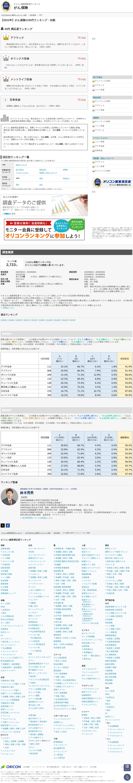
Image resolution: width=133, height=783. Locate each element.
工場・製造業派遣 (89, 590)
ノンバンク (14, 642)
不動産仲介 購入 (7, 687)
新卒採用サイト (88, 605)
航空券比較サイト (35, 725)
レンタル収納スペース (39, 596)
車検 (30, 654)
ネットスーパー (35, 580)
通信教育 (57, 635)
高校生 (58, 638)
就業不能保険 (110, 661)
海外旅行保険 (6, 574)
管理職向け (88, 652)
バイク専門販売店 (37, 644)
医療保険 (4, 584)
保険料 (65, 170)
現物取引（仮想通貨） (12, 664)
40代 (41, 178)
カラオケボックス (89, 731)
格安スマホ (120, 561)
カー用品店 (58, 755)
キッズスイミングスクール (64, 729)
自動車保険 (5, 548)
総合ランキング (21, 165)
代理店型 (6, 555)
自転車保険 (5, 568)
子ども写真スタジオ (36, 667)
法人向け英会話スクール (64, 705)
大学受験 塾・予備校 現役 (64, 548)
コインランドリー (35, 564)
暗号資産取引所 (7, 661)
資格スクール (59, 690)
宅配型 (33, 603)
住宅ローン (5, 632)
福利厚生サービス (35, 702)
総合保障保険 (110, 674)
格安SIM (110, 561)
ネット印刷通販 (88, 636)
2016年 (65, 320)
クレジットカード (8, 645)
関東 (98, 718)
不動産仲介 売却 (7, 681)
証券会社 (6, 610)
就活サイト (86, 552)
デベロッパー (8, 754)
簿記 (63, 677)
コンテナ (34, 600)
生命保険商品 (110, 645)
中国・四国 (21, 744)
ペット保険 (5, 577)
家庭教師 (57, 641)
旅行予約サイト (35, 718)
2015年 (72, 320)
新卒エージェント (89, 610)
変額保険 (109, 680)
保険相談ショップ (8, 593)
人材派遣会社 (87, 619)
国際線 (40, 734)
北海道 (58, 574)
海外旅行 (43, 721)
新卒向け (87, 659)
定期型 (117, 639)
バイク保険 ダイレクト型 (115, 613)
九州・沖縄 (60, 584)
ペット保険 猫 (111, 632)
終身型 (110, 639)
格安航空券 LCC (35, 731)
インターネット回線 (113, 580)
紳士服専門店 (59, 748)
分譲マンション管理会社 (11, 693)
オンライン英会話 (61, 667)
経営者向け (88, 649)
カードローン (6, 639)
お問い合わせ (66, 767)
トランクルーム (35, 593)
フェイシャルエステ (90, 672)
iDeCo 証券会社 (7, 619)
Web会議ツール (88, 643)
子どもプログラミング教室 (65, 709)
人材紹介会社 (87, 615)
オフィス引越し (35, 692)
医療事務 (63, 674)
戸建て (16, 684)
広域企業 (110, 577)
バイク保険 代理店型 (114, 616)
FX (2, 635)
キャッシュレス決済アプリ (12, 658)
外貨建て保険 (110, 667)
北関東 (13, 741)
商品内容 (42, 170)
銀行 (4, 613)
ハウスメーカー (9, 751)
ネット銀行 (5, 623)
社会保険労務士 (69, 680)
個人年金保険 (110, 677)
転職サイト (86, 561)
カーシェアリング (35, 609)
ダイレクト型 (8, 552)
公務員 (58, 686)
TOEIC (58, 680)
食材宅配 (32, 568)
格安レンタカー (35, 616)
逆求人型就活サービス (91, 555)
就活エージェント (89, 548)
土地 (23, 684)
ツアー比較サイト (35, 737)
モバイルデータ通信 (113, 555)
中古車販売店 (34, 628)
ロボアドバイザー (8, 670)
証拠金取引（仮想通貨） (13, 667)
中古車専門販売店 (37, 632)
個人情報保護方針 (53, 767)
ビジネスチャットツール (92, 640)
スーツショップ (60, 751)
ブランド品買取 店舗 (37, 689)
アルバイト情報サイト (91, 558)
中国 (128, 571)
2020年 (42, 320)
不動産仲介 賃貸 (7, 703)
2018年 (57, 320)
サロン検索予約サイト (91, 679)
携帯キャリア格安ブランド (116, 552)
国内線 (33, 734)
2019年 (49, 320)
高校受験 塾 (59, 571)
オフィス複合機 (35, 699)
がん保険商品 (110, 655)
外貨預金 (4, 629)
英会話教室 (58, 664)
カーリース (33, 619)
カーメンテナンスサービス (39, 657)
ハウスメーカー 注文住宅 (10, 732)
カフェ (31, 660)
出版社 (33, 683)
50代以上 (66, 178)
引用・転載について (80, 767)
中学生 (66, 638)
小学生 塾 (58, 622)
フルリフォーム (9, 719)
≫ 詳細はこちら (7, 308)
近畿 (17, 697)
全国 (97, 728)
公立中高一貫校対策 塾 (63, 616)
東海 (12, 697)
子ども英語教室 (60, 658)
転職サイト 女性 (88, 564)
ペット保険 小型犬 (113, 629)
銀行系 (5, 642)
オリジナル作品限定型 (39, 679)
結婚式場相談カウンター (92, 698)
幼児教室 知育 (59, 648)
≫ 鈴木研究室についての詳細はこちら (36, 518)
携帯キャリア (110, 548)
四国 (109, 574)
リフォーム (5, 716)
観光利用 (34, 753)
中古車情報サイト (35, 625)
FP (56, 674)
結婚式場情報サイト (90, 701)
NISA (3, 607)
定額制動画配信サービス (38, 663)
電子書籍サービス (35, 670)
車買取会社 (33, 622)
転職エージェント (89, 571)
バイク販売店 (34, 641)
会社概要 (26, 767)
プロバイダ (109, 564)
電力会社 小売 (34, 705)
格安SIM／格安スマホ (114, 558)
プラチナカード (116, 736)
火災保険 (4, 571)
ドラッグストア (60, 745)
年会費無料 (7, 648)
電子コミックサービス (37, 673)
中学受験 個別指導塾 (62, 609)
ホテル (31, 747)
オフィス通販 (34, 695)
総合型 (33, 676)
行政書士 (59, 683)
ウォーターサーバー (36, 548)
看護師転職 (86, 574)
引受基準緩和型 (113, 642)
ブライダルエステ (89, 669)
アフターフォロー (22, 173)
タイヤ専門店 (59, 758)
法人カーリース (88, 633)
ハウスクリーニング (36, 561)
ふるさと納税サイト (36, 590)
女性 (41, 185)
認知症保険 (109, 664)
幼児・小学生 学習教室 (63, 644)
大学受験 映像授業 (61, 568)
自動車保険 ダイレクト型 (115, 607)
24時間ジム (58, 722)
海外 (38, 744)
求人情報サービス (89, 596)
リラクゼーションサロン (64, 725)
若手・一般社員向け (92, 656)
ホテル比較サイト (35, 728)
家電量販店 (58, 742)
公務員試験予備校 (61, 702)
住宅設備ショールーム (10, 712)
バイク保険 (5, 558)
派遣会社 (85, 587)
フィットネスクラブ (62, 719)
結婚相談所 (86, 695)
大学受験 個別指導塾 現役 (64, 555)
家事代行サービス (35, 558)
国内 (32, 744)
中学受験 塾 (59, 603)
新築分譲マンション (9, 725)
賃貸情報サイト (7, 706)
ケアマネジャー (71, 683)
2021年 (34, 320)
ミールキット (34, 574)
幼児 (57, 661)
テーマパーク (87, 734)
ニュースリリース (38, 767)
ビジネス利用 (36, 750)
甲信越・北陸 (68, 577)
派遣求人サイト (88, 593)
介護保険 (109, 670)
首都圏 (5, 697)
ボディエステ (87, 675)
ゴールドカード (9, 655)
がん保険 (4, 587)
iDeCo (107, 704)
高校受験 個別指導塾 (62, 587)
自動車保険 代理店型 (114, 610)
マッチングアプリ (89, 705)
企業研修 (85, 646)
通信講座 (57, 670)
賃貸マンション (7, 709)
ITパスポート (68, 686)
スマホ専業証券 (7, 616)
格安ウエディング (89, 692)
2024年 (11, 320)
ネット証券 (5, 603)
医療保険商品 (110, 635)
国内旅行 (34, 721)
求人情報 (93, 767)
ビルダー (6, 738)
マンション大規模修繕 (10, 700)
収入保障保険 (112, 651)
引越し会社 (33, 606)
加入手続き (20, 170)
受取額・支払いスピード (48, 173)
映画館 (84, 715)
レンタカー (33, 612)
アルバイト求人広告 (90, 623)
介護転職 (85, 577)
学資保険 (4, 590)
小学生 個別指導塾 (61, 628)
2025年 (4, 320)
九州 (23, 697)
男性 (17, 185)
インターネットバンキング (12, 626)
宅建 (57, 677)
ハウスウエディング (90, 689)
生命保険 (4, 580)
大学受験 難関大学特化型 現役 (66, 561)
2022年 (27, 320)
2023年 (19, 320)
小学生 (73, 638)
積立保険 (109, 683)
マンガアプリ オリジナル (39, 686)
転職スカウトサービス (91, 568)
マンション (7, 684)
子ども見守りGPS (36, 708)
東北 (7, 741)
